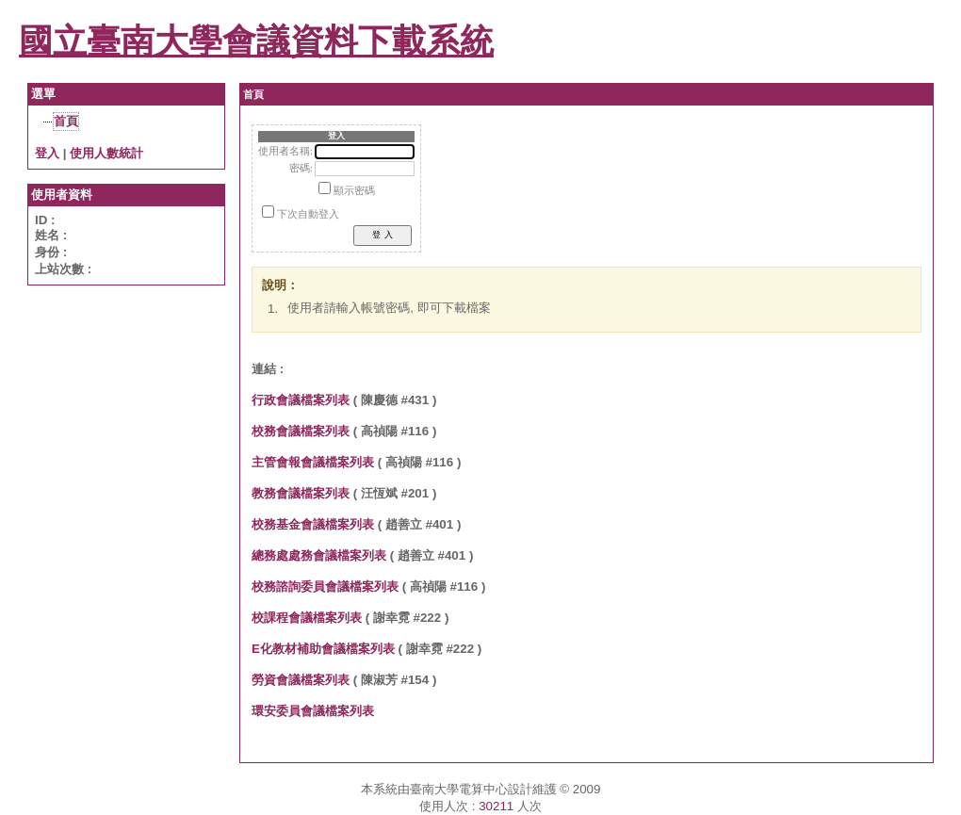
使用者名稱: (285, 151)
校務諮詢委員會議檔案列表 (325, 586)
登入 (47, 153)
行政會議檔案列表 (301, 400)
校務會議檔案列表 (301, 431)
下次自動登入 (308, 214)
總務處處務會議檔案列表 (319, 555)
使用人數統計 (106, 153)
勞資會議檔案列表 (301, 680)
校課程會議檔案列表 (307, 618)
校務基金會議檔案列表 (313, 524)
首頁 (66, 121)
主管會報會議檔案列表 (313, 462)
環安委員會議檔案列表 (313, 711)
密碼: (301, 168)
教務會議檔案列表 (301, 493)
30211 (496, 806)
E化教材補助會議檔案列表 (323, 649)
